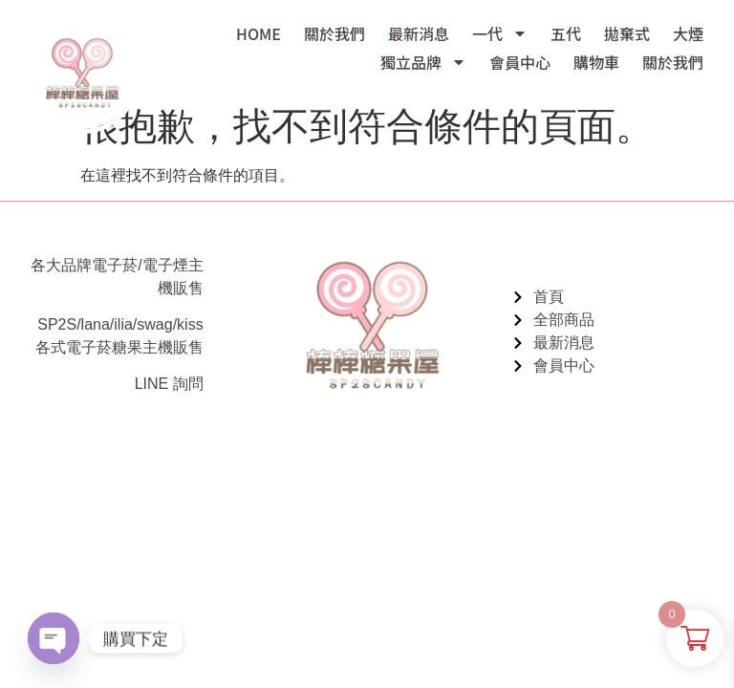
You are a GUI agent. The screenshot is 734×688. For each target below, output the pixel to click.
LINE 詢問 (169, 384)
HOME (258, 33)
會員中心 (519, 62)
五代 (565, 33)
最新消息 (418, 33)
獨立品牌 (423, 62)
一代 (500, 33)
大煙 (688, 33)
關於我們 (334, 33)
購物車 (596, 62)
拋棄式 (627, 33)
